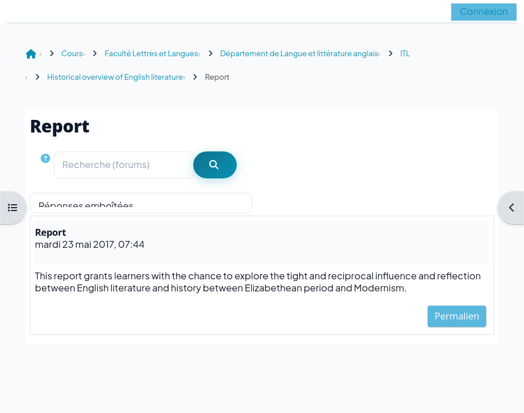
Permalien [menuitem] (457, 315)
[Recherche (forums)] (124, 164)
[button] (47, 164)
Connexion (484, 11)
